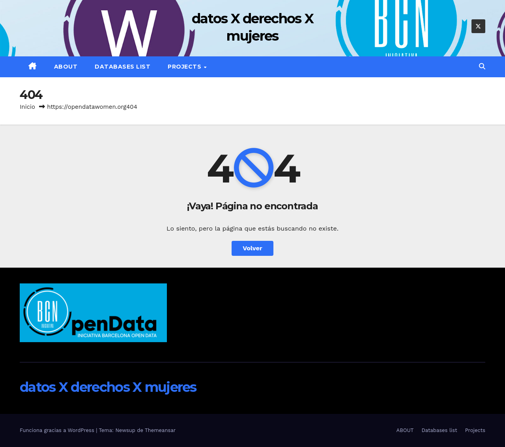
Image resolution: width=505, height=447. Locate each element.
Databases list (122, 66)
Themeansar (160, 430)
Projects (185, 66)
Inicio (27, 106)
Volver (252, 248)
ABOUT (66, 66)
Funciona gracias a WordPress (58, 430)
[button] (482, 66)
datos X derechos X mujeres (108, 387)
